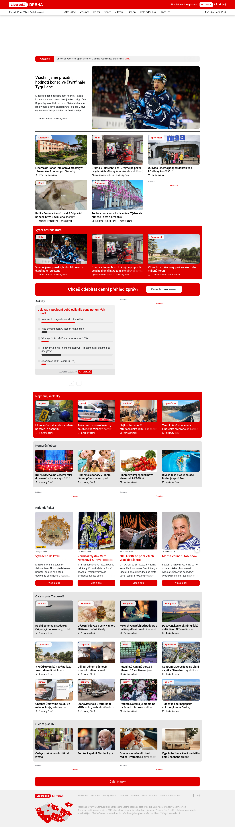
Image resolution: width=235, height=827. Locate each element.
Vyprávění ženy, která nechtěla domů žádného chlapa (181, 755)
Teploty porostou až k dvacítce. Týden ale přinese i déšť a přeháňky (117, 215)
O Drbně (95, 795)
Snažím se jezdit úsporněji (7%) (58, 361)
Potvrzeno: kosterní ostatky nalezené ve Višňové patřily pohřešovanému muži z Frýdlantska (95, 427)
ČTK (41, 175)
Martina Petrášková (104, 175)
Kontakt (123, 795)
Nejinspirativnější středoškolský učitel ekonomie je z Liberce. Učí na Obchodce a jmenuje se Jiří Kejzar (138, 427)
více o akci (54, 582)
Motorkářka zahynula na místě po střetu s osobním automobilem (54, 427)
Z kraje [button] (119, 12)
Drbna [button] (132, 12)
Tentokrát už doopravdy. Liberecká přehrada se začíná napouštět (180, 427)
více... (128, 58)
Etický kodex (109, 795)
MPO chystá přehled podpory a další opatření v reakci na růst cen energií (138, 627)
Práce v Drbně (149, 795)
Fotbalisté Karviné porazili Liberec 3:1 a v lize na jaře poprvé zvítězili (136, 668)
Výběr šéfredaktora (48, 230)
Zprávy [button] (84, 12)
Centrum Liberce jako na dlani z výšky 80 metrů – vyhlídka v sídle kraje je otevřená (180, 668)
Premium (174, 186)
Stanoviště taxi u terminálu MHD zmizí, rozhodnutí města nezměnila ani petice (96, 705)
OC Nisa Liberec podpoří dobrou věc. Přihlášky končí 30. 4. (170, 169)
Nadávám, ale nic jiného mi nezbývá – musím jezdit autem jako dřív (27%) (75, 349)
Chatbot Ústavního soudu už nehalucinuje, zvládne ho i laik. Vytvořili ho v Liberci (52, 705)
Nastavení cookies (170, 795)
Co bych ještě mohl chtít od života (52, 755)
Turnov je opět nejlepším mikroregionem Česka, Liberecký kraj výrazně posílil (180, 705)
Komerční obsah (46, 445)
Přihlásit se (177, 4)
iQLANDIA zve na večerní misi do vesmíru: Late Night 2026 (53, 476)
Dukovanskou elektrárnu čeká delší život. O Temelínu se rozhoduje (180, 627)
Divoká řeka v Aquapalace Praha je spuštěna (178, 476)
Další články (118, 781)
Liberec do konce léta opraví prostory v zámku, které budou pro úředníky (59, 169)
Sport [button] (107, 12)
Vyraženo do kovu (47, 556)
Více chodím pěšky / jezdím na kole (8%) (63, 328)
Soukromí (83, 795)
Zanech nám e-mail (164, 289)
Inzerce (165, 12)
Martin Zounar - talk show (179, 556)
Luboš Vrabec (45, 118)
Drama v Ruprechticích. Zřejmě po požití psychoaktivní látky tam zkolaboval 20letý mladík (117, 169)
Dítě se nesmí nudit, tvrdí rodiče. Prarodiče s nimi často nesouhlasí (138, 755)
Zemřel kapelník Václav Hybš (96, 753)
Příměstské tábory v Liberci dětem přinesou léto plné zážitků (94, 476)
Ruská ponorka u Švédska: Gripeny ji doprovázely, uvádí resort (52, 627)
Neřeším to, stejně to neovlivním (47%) (62, 319)
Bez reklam (206, 4)
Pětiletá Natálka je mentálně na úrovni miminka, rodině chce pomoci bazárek (137, 705)
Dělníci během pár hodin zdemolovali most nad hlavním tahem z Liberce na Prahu (95, 668)
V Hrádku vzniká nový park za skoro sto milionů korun (172, 269)
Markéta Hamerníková (106, 221)
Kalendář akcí (148, 12)
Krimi (96, 12)
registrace (191, 4)
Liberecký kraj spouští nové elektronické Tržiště (136, 476)
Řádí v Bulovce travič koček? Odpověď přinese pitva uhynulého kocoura (58, 215)
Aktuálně (70, 12)
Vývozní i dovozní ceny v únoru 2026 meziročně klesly (96, 627)
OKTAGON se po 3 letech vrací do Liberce (137, 558)
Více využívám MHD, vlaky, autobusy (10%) (64, 338)
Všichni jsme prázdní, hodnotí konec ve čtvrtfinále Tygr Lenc (60, 82)
